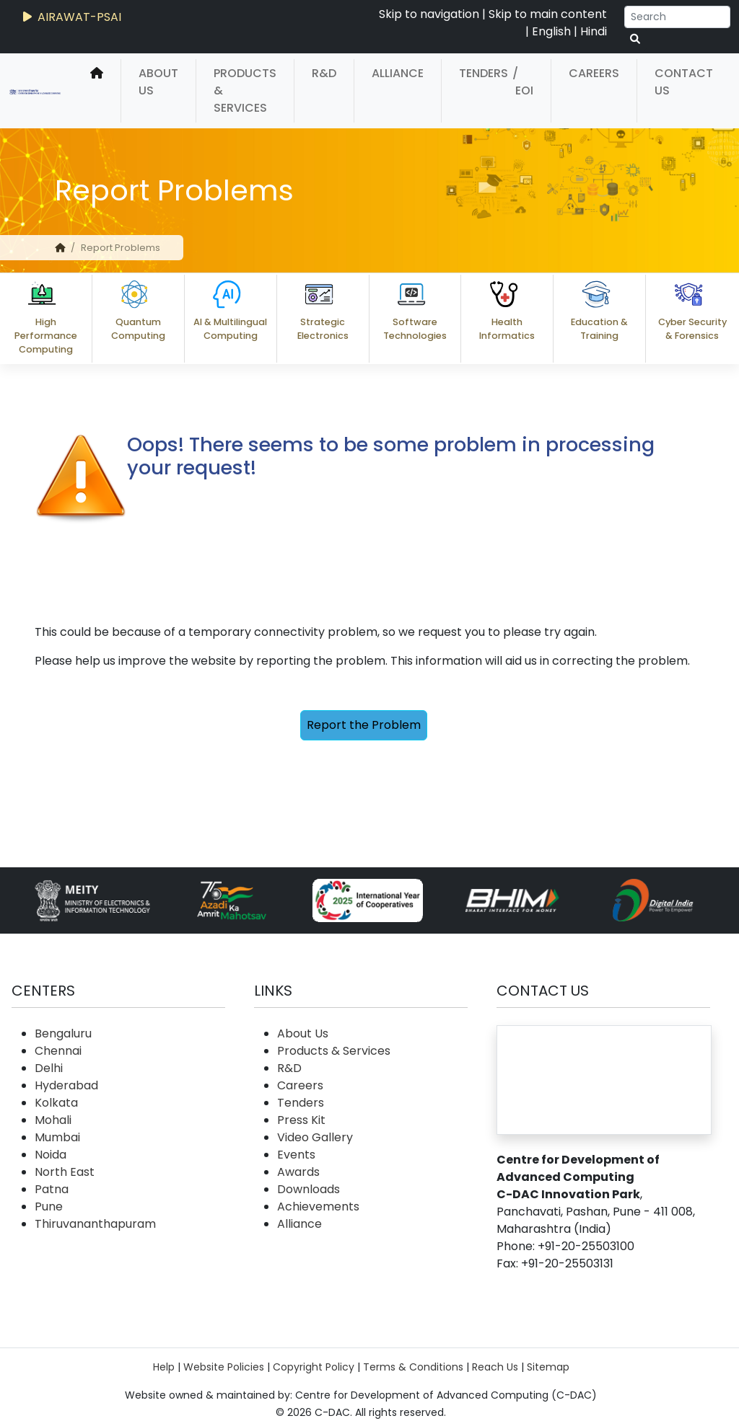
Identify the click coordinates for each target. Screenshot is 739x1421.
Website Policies (223, 1367)
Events (296, 1154)
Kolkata (56, 1102)
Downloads (308, 1189)
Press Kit (301, 1120)
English (551, 31)
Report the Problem (364, 725)
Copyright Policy (313, 1367)
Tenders (483, 73)
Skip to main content (548, 14)
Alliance (398, 73)
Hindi (593, 31)
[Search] (677, 17)
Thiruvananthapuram (95, 1224)
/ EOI (522, 82)
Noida (50, 1154)
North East (65, 1172)
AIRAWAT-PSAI (70, 17)
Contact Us (684, 82)
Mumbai (57, 1137)
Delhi (49, 1068)
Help (164, 1367)
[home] (97, 91)
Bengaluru (63, 1033)
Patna (52, 1189)
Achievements (318, 1206)
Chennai (58, 1050)
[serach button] (635, 39)
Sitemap (548, 1367)
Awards (298, 1172)
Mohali (53, 1120)
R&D (324, 73)
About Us (158, 82)
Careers (594, 73)
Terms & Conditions (413, 1367)
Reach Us (495, 1367)
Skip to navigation (429, 14)
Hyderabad (66, 1085)
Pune (49, 1206)
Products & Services (245, 90)
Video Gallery (315, 1137)
